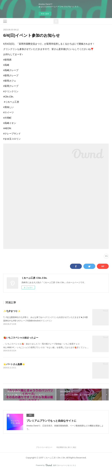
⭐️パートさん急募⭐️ (14, 364)
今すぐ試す (45, 14)
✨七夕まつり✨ (11, 311)
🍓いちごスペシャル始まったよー (20, 337)
